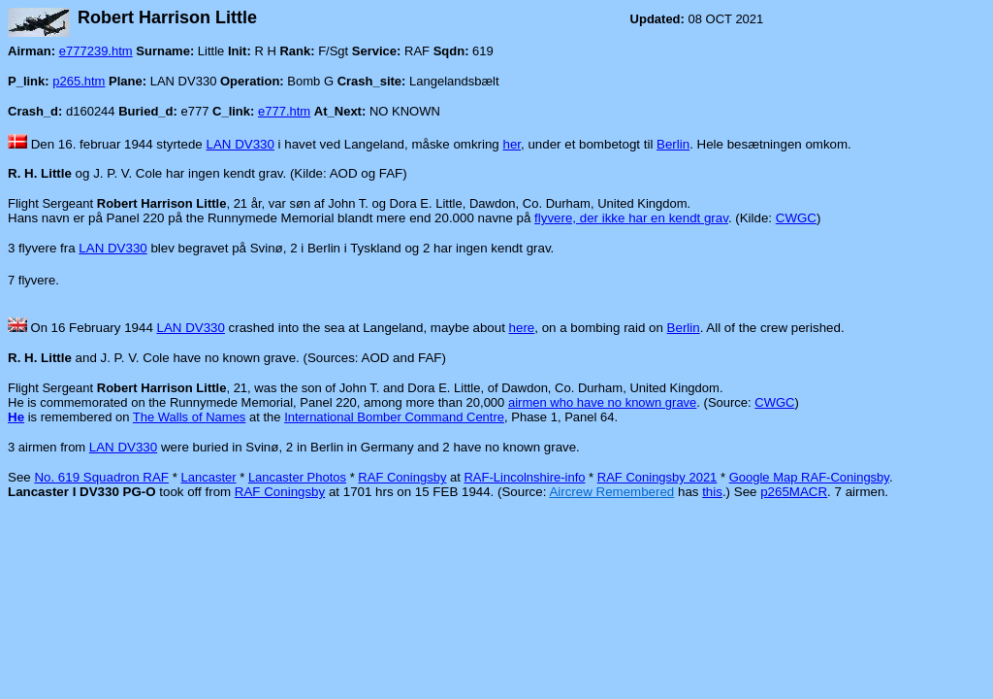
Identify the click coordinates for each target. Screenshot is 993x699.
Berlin (673, 144)
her (512, 144)
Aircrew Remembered (611, 491)
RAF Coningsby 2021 (657, 477)
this (712, 491)
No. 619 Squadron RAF (101, 477)
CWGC (796, 218)
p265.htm (78, 81)
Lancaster (208, 477)
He (16, 417)
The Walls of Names (189, 417)
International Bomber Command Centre (394, 417)
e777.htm (284, 111)
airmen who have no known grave (602, 402)
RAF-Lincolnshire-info (524, 477)
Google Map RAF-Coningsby (809, 477)
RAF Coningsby (402, 477)
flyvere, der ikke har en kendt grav (631, 218)
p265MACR (793, 491)
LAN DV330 (240, 144)
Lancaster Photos (297, 477)
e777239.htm (96, 51)
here (522, 327)
